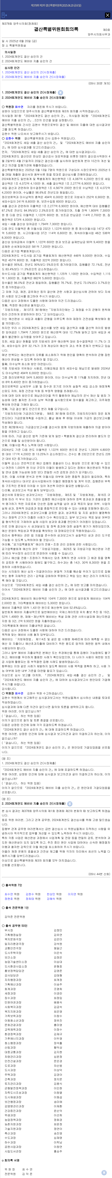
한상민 (51, 894)
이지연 (72, 894)
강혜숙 (51, 899)
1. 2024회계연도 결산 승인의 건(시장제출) (29, 72)
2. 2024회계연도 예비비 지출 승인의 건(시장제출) (33, 77)
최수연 (9, 894)
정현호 (9, 899)
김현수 (30, 894)
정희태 (30, 899)
